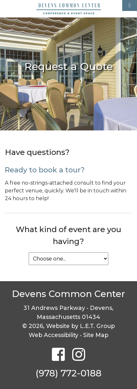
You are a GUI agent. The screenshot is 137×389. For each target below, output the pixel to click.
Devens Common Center (68, 8)
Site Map (95, 335)
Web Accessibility (53, 335)
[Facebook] (58, 355)
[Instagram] (78, 355)
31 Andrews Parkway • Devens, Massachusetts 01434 (68, 312)
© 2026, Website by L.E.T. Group (68, 325)
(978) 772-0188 (68, 373)
